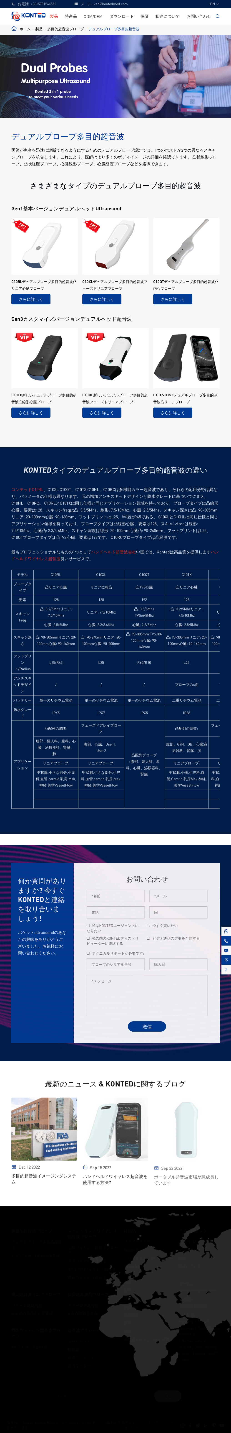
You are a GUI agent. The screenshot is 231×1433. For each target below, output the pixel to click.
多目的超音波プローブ (65, 28)
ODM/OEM (93, 16)
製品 (54, 16)
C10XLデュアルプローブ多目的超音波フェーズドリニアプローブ (115, 285)
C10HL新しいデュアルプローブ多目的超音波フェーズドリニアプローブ (115, 398)
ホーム (25, 28)
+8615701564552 (43, 3)
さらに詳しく (31, 299)
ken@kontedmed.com (111, 3)
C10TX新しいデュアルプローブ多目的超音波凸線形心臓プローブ (44, 398)
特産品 (71, 16)
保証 (145, 16)
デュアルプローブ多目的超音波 (113, 28)
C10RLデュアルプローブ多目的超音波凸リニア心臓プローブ (44, 285)
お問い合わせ (199, 16)
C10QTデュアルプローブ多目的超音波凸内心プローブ (185, 285)
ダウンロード (121, 16)
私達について (167, 16)
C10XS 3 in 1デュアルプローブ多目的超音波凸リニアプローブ (185, 398)
